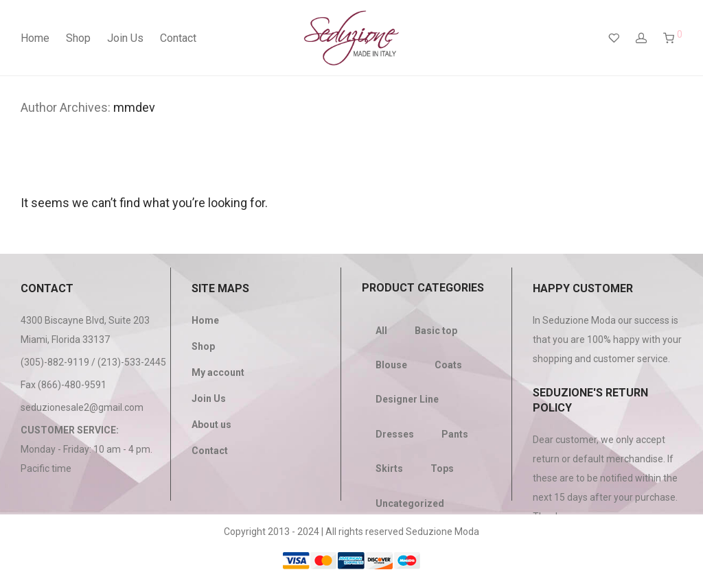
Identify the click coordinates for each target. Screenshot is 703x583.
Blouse (391, 364)
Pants (454, 434)
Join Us (125, 38)
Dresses (395, 434)
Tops (442, 468)
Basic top (436, 330)
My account (218, 372)
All (381, 330)
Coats (448, 364)
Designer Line (407, 399)
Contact (178, 38)
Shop (78, 38)
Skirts (389, 468)
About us (211, 424)
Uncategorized (410, 503)
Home (35, 38)
